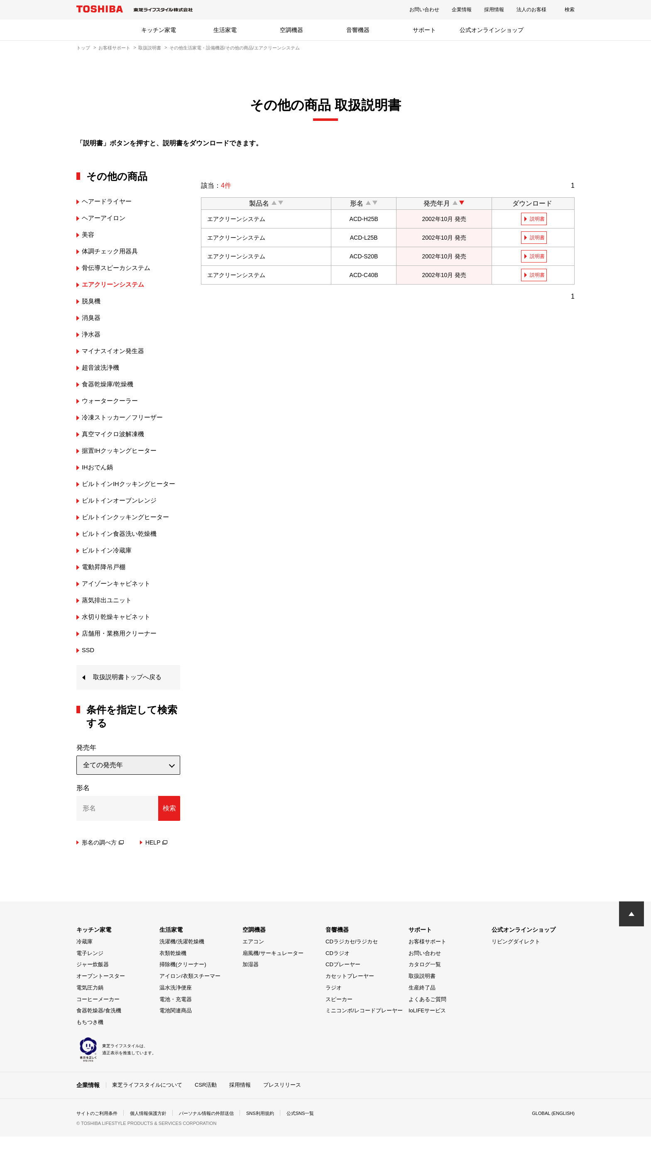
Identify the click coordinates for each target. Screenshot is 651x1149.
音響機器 (358, 30)
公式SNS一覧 (316, 1126)
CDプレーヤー (343, 977)
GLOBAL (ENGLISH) (551, 1126)
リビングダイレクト (516, 954)
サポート (424, 30)
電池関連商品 (175, 1023)
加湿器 (250, 977)
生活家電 (225, 30)
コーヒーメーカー (98, 1012)
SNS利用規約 (273, 1126)
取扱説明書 (149, 47)
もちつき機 (89, 1035)
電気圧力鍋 (89, 1000)
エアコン (253, 954)
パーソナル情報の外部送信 (216, 1126)
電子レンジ (89, 965)
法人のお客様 (531, 9)
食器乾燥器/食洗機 (98, 1023)
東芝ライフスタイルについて (147, 1097)
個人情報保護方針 (154, 1126)
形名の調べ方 (103, 855)
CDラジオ (338, 965)
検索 (570, 9)
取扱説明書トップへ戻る (129, 689)
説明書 (538, 219)
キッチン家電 (158, 30)
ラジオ (334, 1000)
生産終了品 (422, 1000)
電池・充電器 (175, 1012)
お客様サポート (114, 47)
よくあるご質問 (427, 1012)
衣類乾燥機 (172, 965)
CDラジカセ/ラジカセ (352, 954)
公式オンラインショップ (492, 30)
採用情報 (494, 9)
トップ (83, 47)
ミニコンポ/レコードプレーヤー (364, 1023)
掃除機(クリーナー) (182, 977)
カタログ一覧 (425, 977)
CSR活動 (206, 1097)
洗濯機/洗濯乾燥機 (181, 954)
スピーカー (339, 1012)
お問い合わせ (424, 9)
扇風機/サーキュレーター (272, 965)
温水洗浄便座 (175, 1000)
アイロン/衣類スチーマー (189, 989)
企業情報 (462, 9)
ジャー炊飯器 (92, 977)
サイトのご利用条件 (98, 1126)
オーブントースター (100, 989)
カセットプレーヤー (350, 989)
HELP (156, 855)
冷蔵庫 (84, 954)
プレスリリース (282, 1097)
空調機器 (291, 30)
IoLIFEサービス (427, 1023)
